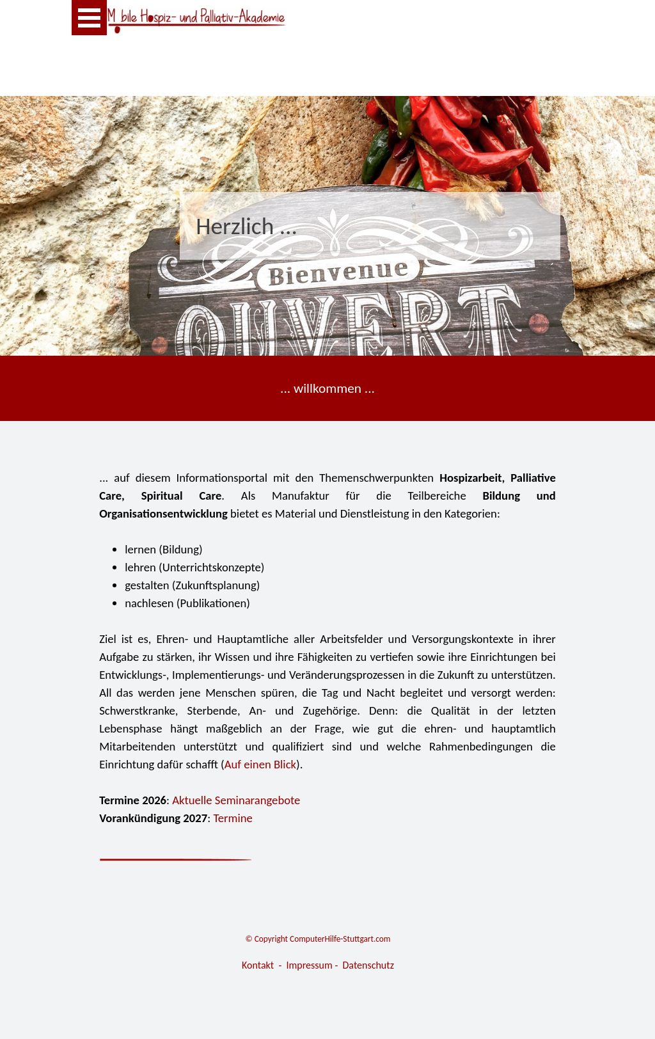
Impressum (310, 965)
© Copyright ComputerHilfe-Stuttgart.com (318, 938)
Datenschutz (368, 965)
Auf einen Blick (260, 764)
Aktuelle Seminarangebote (236, 800)
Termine (233, 818)
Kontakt (258, 965)
